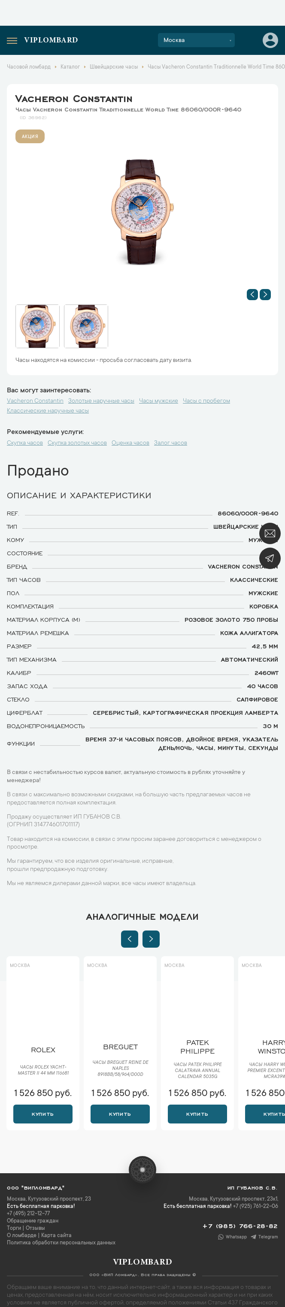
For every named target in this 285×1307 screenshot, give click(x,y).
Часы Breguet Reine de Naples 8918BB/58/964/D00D (120, 1069)
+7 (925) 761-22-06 (255, 1207)
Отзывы (35, 1229)
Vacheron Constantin (74, 96)
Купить (43, 1113)
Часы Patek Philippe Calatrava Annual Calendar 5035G (197, 1071)
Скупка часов (25, 443)
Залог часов (170, 443)
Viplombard (51, 41)
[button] (252, 294)
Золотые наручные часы (101, 401)
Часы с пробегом (206, 401)
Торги (14, 1229)
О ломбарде (21, 1236)
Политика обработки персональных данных (61, 1243)
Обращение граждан (32, 1221)
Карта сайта (56, 1236)
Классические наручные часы (48, 411)
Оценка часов (130, 443)
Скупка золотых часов (77, 443)
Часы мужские (158, 401)
